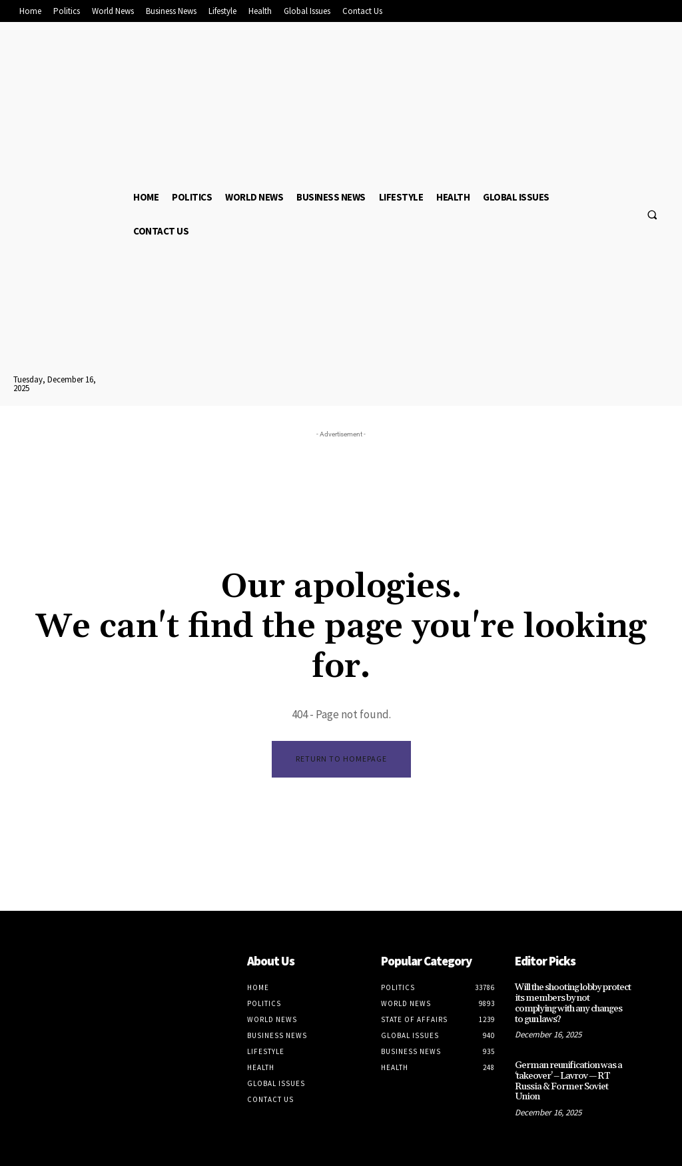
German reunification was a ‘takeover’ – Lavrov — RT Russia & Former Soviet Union (571, 1065)
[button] (652, 214)
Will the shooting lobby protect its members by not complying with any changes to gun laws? (571, 997)
